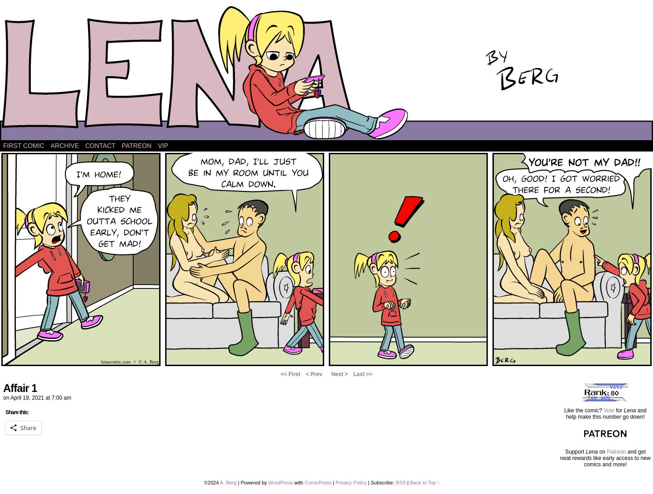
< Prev (314, 374)
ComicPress (318, 482)
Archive (65, 145)
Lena (326, 72)
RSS (401, 482)
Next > (339, 374)
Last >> (362, 374)
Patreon (137, 145)
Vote (609, 410)
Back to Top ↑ (425, 482)
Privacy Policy (351, 482)
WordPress (280, 482)
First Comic (23, 145)
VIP (163, 145)
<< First (290, 374)
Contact (100, 145)
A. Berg (228, 482)
